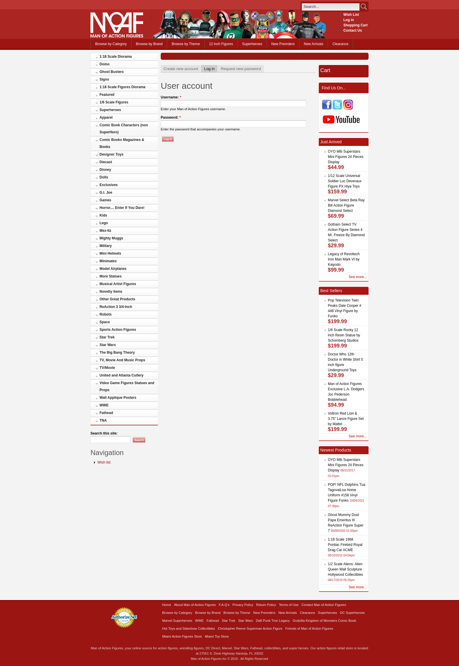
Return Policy (266, 605)
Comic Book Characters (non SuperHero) (124, 128)
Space (105, 322)
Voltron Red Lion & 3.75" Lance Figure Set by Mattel (346, 418)
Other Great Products (117, 299)
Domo (104, 64)
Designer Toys (112, 154)
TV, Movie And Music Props (122, 360)
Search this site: (104, 433)
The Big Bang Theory (117, 352)
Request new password (241, 69)
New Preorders (283, 44)
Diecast (106, 162)
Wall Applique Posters (118, 398)
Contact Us (352, 30)
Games (105, 200)
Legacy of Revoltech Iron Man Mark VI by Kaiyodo (344, 259)
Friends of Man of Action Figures (309, 628)
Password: (171, 117)
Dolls (104, 177)
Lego (104, 223)
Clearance (340, 44)
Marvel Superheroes (177, 620)
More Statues (110, 276)
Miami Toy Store (217, 636)
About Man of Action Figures (195, 605)
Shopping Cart (355, 25)
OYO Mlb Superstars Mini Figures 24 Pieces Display (345, 156)
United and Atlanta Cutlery (121, 375)
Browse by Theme (186, 44)
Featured (107, 95)
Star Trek (107, 337)
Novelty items (111, 291)
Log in (348, 20)
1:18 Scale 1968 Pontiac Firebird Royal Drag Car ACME (345, 544)
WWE (104, 405)
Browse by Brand (149, 44)
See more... (358, 277)
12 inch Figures (221, 44)
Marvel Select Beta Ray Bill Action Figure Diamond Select (346, 205)
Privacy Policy (242, 605)
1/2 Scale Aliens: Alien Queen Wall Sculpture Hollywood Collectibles (345, 569)
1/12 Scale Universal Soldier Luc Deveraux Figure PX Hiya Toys (345, 181)
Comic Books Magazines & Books (122, 143)
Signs (104, 79)
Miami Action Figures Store (182, 636)
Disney (105, 170)
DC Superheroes (352, 612)
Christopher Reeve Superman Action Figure (250, 628)
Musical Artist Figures (118, 284)
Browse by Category (111, 44)
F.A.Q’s (224, 605)
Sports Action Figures (118, 330)
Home (166, 605)
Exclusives (109, 185)
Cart (325, 70)
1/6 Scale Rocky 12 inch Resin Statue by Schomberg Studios (344, 335)
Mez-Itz (105, 231)
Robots (106, 314)
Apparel (106, 117)
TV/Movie (107, 368)
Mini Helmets (110, 253)
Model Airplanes (113, 269)
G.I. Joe (106, 192)
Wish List (351, 15)
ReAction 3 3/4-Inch (116, 307)
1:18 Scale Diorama (116, 56)
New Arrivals (313, 44)
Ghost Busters (112, 72)
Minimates (108, 261)
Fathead (106, 413)
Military (106, 246)
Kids (103, 215)
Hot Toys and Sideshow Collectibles (188, 628)
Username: (171, 97)
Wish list (104, 462)
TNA (103, 420)
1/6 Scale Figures (114, 102)
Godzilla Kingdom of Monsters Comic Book (324, 620)
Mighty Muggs (111, 238)
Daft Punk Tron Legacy (273, 620)
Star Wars (108, 345)
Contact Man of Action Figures (324, 605)
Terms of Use (289, 605)
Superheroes (252, 44)
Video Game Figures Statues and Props (127, 386)
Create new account (181, 69)
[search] (331, 6)
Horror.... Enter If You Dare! (122, 208)
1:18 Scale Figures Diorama (122, 87)
